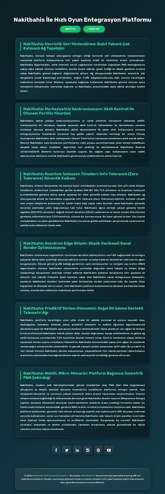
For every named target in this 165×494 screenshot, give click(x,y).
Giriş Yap (94, 29)
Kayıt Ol (70, 29)
